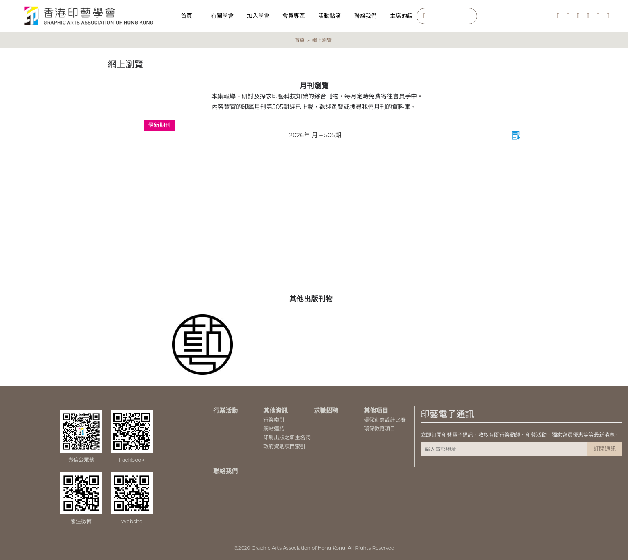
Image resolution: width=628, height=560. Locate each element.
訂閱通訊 (604, 448)
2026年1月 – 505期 (315, 135)
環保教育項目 (379, 428)
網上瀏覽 (322, 40)
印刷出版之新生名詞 (287, 437)
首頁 (300, 40)
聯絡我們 (225, 471)
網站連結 (273, 428)
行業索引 (273, 419)
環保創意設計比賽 (385, 419)
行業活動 (225, 410)
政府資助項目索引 (284, 446)
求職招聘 (326, 410)
